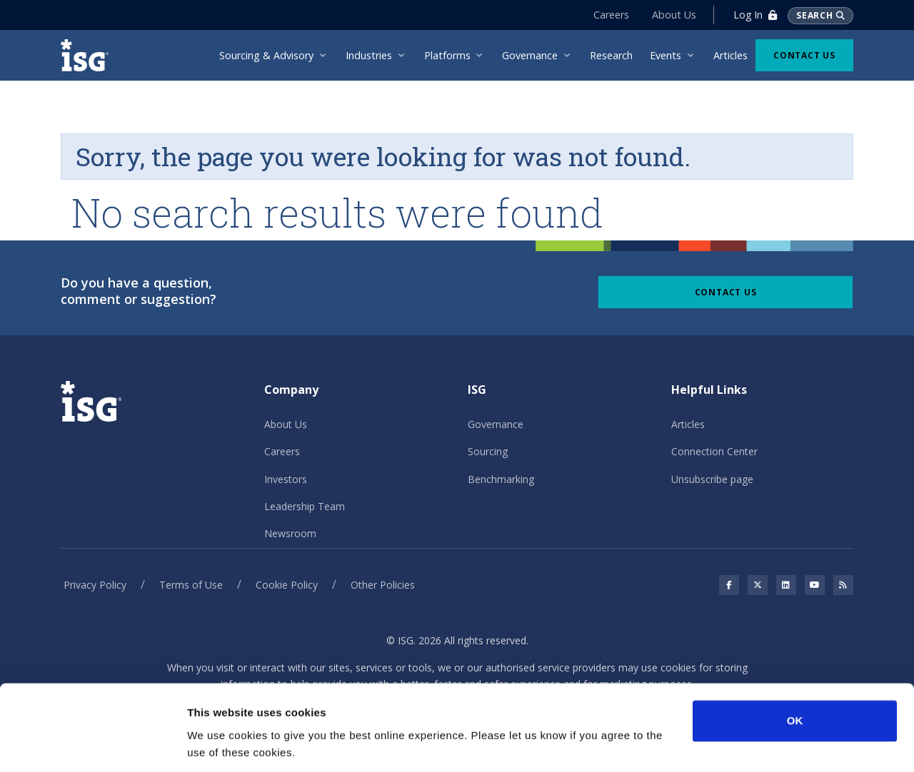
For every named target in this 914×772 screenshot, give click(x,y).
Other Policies (383, 584)
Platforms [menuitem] (447, 55)
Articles (688, 424)
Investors (285, 479)
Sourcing (488, 451)
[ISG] (89, 55)
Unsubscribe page (712, 479)
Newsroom (290, 533)
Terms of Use (191, 584)
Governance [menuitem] (530, 55)
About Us (673, 14)
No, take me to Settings (247, 744)
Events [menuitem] (665, 55)
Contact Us (804, 55)
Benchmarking (501, 479)
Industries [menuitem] (369, 55)
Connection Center (714, 451)
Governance (495, 424)
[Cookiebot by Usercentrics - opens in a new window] (92, 744)
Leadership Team (304, 506)
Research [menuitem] (611, 55)
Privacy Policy (95, 584)
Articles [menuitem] (730, 55)
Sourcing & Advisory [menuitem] (266, 55)
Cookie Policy (287, 584)
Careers (610, 14)
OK (795, 673)
